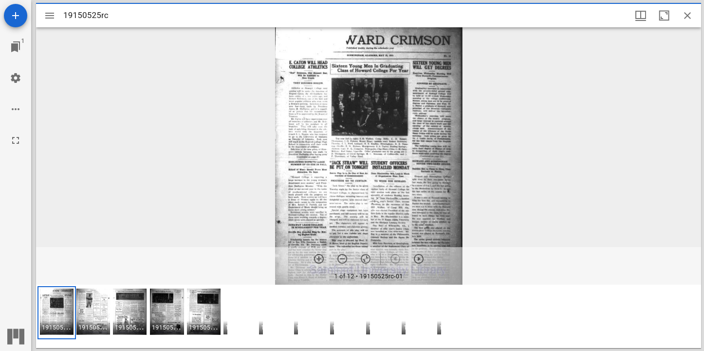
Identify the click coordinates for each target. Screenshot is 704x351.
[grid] (368, 316)
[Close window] (687, 15)
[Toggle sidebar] (49, 15)
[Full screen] (15, 140)
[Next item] (418, 259)
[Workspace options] (15, 109)
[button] (57, 313)
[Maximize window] (664, 15)
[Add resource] (15, 15)
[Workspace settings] (15, 78)
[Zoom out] (342, 259)
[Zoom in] (319, 259)
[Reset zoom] (365, 259)
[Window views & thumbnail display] (640, 15)
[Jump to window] (15, 46)
